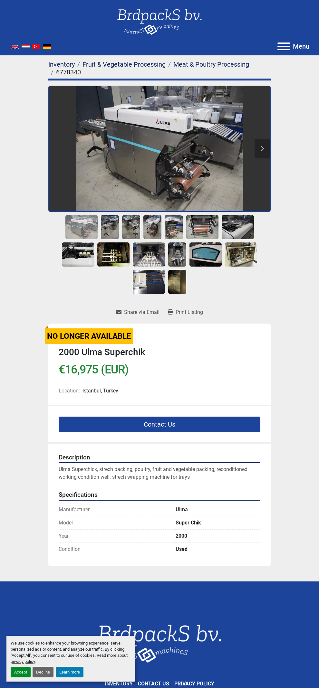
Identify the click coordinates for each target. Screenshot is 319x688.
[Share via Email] (138, 312)
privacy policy (23, 661)
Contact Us (159, 424)
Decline (43, 672)
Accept (20, 672)
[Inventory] (61, 64)
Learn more (69, 672)
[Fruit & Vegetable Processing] (124, 64)
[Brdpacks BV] (159, 642)
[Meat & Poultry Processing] (211, 64)
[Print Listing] (185, 312)
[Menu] (283, 46)
